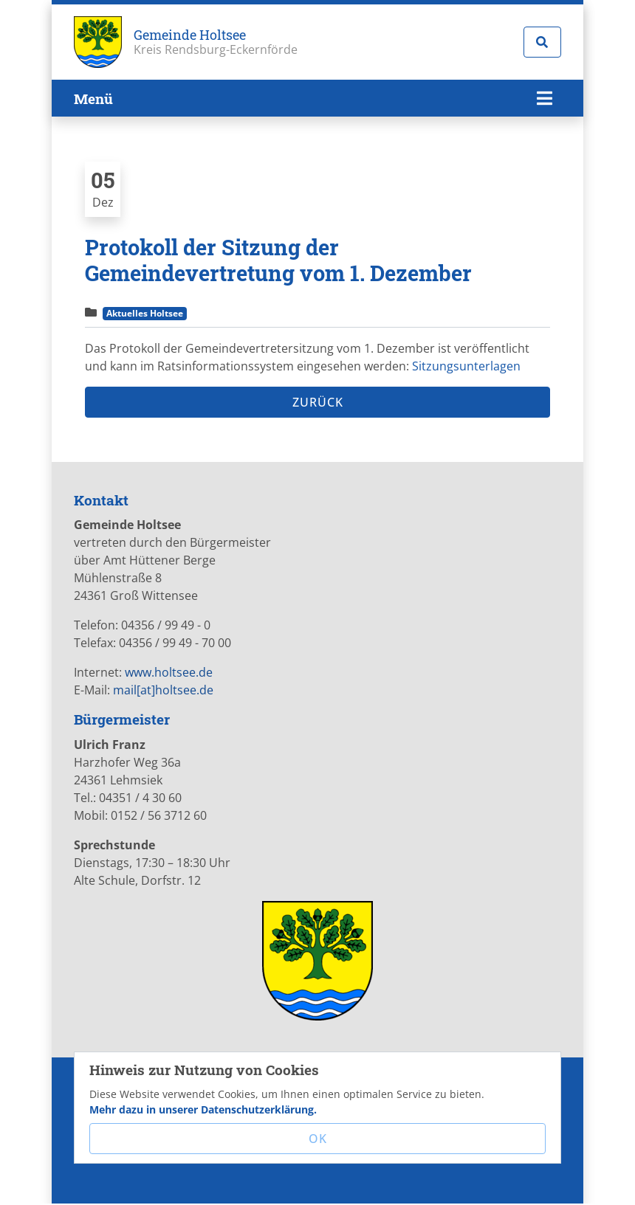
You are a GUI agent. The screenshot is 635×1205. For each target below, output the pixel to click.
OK (318, 1138)
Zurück (317, 402)
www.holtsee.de (169, 672)
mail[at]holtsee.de (163, 690)
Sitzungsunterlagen (466, 366)
